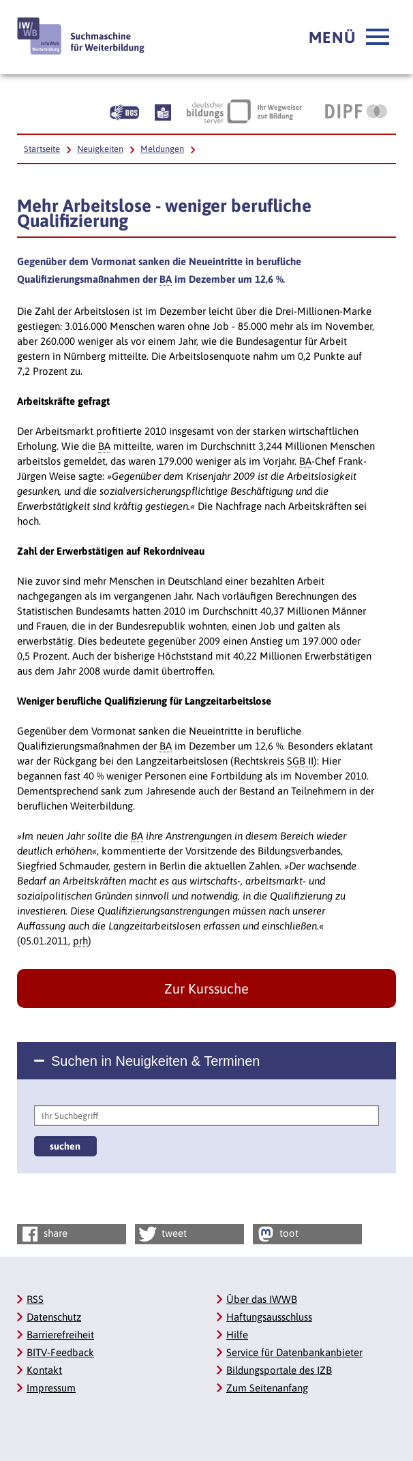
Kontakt (44, 1370)
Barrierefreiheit (60, 1334)
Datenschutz (54, 1317)
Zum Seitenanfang (267, 1388)
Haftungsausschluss (269, 1317)
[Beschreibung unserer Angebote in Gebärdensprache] (124, 111)
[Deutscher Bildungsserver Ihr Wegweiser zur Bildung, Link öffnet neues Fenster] (244, 111)
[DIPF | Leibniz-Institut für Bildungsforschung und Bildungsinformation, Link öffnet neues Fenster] (356, 111)
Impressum (51, 1388)
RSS (35, 1299)
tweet (162, 1234)
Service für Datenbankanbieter (294, 1352)
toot (277, 1234)
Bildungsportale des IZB (279, 1370)
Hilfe (237, 1334)
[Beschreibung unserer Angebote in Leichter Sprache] (163, 111)
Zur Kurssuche (206, 988)
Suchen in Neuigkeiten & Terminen (155, 1061)
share (43, 1234)
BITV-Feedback (60, 1352)
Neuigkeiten (100, 149)
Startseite (42, 149)
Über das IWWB (261, 1299)
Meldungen (162, 149)
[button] (349, 37)
